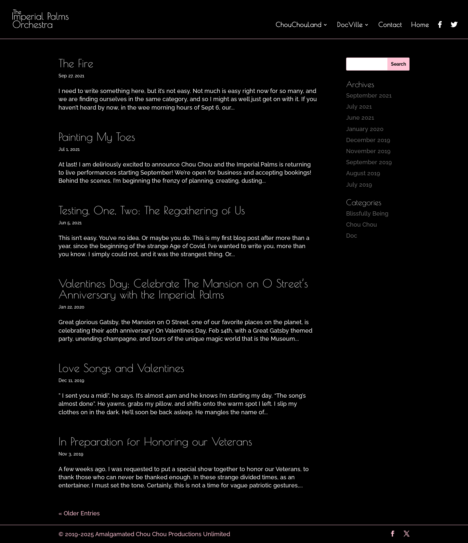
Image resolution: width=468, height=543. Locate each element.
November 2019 (368, 151)
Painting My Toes (96, 136)
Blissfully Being (367, 213)
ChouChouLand (298, 25)
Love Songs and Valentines (121, 367)
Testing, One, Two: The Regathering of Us (151, 210)
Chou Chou (361, 224)
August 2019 (363, 173)
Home (420, 25)
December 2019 (368, 140)
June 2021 (360, 117)
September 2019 (369, 162)
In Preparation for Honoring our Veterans (155, 441)
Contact (390, 25)
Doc (351, 235)
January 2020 (365, 129)
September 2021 (369, 95)
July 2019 (359, 184)
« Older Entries (79, 513)
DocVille (350, 25)
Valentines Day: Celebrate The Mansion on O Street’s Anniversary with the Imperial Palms (183, 289)
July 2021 (359, 106)
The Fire (75, 63)
